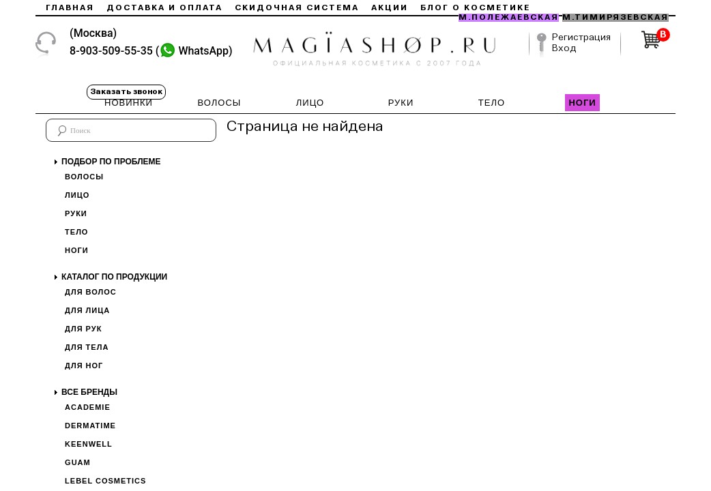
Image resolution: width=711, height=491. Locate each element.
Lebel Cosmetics (105, 481)
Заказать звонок (126, 92)
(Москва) (93, 33)
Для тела (86, 347)
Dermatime (90, 425)
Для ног (84, 365)
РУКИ (401, 103)
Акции (389, 8)
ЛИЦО (310, 103)
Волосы (84, 177)
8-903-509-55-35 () (151, 51)
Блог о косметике (475, 8)
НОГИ (582, 103)
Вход (564, 48)
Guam (78, 462)
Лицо (77, 195)
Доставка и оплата (164, 8)
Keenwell (89, 444)
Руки (76, 213)
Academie (88, 407)
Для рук (83, 329)
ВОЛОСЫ (220, 103)
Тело (76, 232)
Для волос (91, 292)
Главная (70, 8)
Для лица (87, 310)
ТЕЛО (491, 103)
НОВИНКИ (128, 103)
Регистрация (581, 37)
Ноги (77, 250)
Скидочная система (297, 8)
